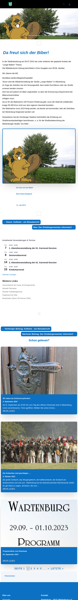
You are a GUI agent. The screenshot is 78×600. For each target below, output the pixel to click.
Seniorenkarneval (17, 255)
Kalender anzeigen (9, 274)
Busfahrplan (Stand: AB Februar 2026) (16, 298)
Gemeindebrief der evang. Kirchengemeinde (18, 285)
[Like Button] (39, 43)
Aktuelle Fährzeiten (9, 288)
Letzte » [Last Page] (57, 568)
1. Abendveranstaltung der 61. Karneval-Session (33, 248)
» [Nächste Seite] (48, 568)
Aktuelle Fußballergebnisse (12, 292)
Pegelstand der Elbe (9, 295)
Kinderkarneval (16, 270)
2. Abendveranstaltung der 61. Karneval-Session (33, 262)
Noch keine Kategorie (24, 194)
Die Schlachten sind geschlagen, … (17, 473)
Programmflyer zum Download (15, 551)
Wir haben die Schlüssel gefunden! (16, 398)
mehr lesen (9, 411)
